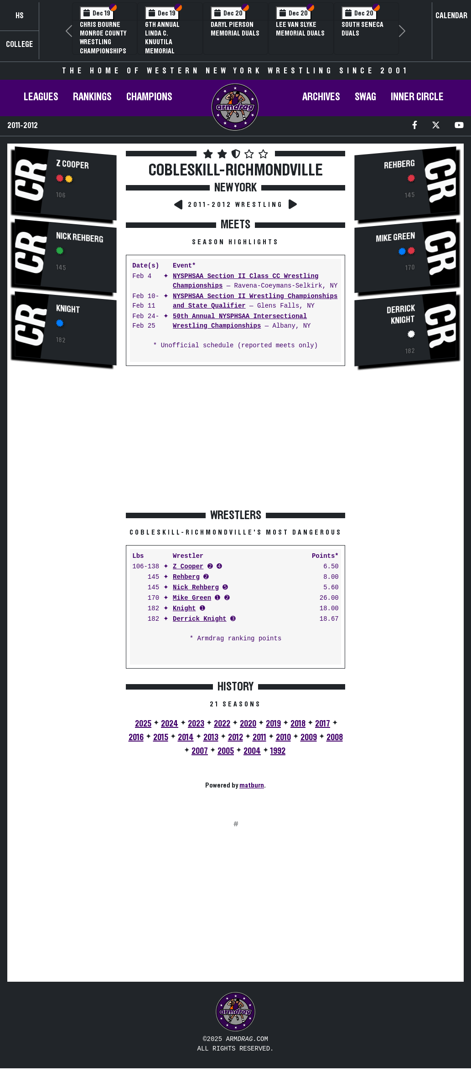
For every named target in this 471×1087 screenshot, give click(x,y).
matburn (251, 785)
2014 (186, 737)
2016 (136, 737)
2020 (248, 723)
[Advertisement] (65, 527)
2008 (334, 737)
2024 (169, 723)
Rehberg (186, 577)
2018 (297, 723)
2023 (196, 723)
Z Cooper (72, 164)
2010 (283, 737)
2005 (225, 751)
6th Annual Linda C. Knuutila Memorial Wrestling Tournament (164, 46)
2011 (259, 737)
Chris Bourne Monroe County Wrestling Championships (103, 38)
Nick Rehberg (80, 237)
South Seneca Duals (362, 29)
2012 (235, 737)
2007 (200, 751)
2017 (322, 723)
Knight (68, 309)
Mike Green (192, 598)
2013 (210, 737)
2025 (143, 723)
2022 (222, 723)
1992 (277, 751)
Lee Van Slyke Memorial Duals (300, 29)
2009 (308, 737)
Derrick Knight (200, 619)
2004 (252, 751)
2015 (160, 737)
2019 (273, 723)
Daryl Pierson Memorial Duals (235, 29)
